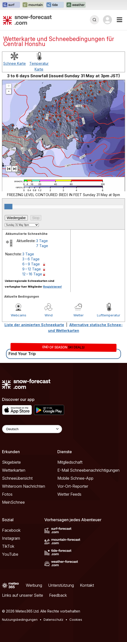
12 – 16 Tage (32, 274)
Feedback (58, 595)
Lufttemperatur (108, 315)
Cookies (75, 619)
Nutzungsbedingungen (20, 619)
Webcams (18, 315)
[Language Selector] (32, 429)
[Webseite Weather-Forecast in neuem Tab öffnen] (76, 5)
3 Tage (42, 241)
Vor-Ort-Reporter (72, 486)
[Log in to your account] (107, 19)
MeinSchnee (13, 502)
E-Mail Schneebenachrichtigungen (88, 470)
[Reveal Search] (94, 19)
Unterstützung (61, 585)
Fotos (7, 494)
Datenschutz (53, 619)
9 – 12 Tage (31, 269)
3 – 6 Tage (31, 259)
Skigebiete (11, 462)
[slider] (9, 206)
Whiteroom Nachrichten (23, 486)
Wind (49, 315)
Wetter (78, 315)
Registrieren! (52, 286)
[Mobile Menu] (119, 19)
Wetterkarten (13, 470)
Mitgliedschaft (69, 462)
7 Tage (42, 246)
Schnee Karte (14, 63)
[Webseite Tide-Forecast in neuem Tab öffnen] (55, 5)
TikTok (8, 546)
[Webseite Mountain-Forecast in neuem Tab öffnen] (33, 5)
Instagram (11, 538)
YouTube (10, 554)
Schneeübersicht (17, 478)
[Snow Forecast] (27, 20)
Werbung (34, 585)
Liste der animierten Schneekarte (34, 325)
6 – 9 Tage (31, 264)
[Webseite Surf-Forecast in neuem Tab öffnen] (11, 5)
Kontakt (87, 585)
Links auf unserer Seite (22, 595)
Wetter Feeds (69, 494)
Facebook (11, 530)
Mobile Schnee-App (75, 478)
